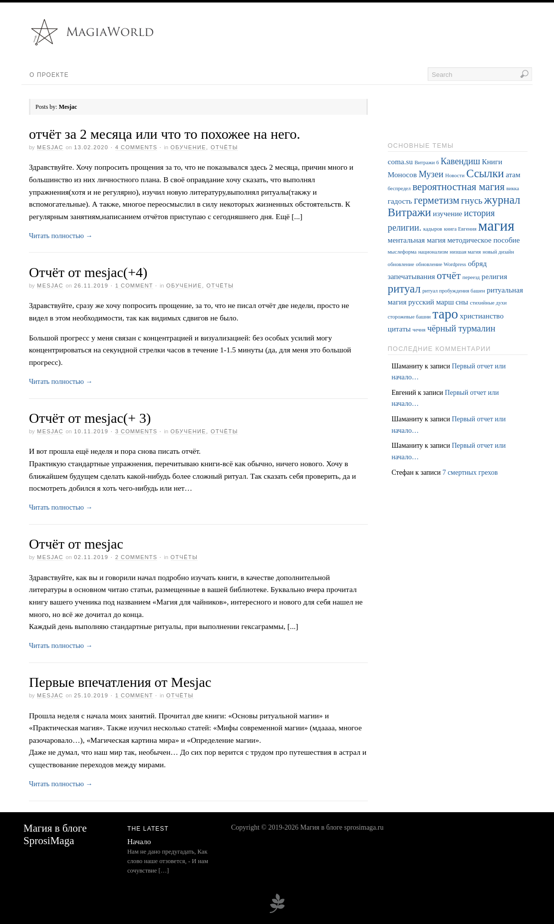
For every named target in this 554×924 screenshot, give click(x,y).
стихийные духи (488, 303)
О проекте (49, 74)
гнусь (472, 201)
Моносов (402, 174)
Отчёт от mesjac (76, 544)
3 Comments (136, 431)
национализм (433, 252)
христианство (482, 315)
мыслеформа (402, 252)
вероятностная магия (458, 186)
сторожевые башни (409, 316)
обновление (401, 264)
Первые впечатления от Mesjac (120, 682)
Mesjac (50, 147)
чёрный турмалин (461, 328)
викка (512, 188)
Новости (455, 175)
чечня (419, 329)
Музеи (431, 174)
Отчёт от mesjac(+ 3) (90, 418)
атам (513, 174)
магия (496, 226)
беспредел (399, 188)
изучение (447, 213)
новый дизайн (498, 252)
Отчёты (224, 147)
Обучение (189, 147)
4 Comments (136, 147)
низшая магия (465, 252)
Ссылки (485, 173)
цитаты (399, 328)
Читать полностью (61, 236)
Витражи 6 (427, 162)
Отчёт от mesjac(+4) (88, 272)
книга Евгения (460, 229)
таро (445, 314)
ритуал (404, 289)
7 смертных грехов (470, 472)
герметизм (436, 200)
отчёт (449, 275)
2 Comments (136, 557)
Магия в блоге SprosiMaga (55, 834)
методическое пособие (483, 240)
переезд (471, 277)
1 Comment (134, 286)
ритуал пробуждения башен (453, 291)
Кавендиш (460, 161)
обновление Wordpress (441, 264)
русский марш (431, 302)
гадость (400, 201)
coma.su (400, 161)
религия (494, 276)
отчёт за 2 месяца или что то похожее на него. (164, 134)
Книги (492, 161)
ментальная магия (417, 240)
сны (462, 302)
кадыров (432, 229)
